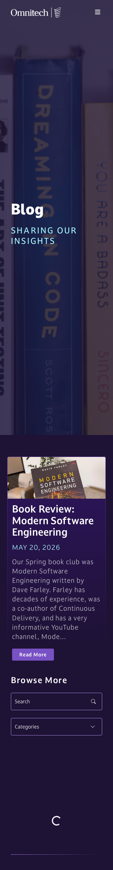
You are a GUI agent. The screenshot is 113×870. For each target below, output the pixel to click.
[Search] (56, 701)
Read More (33, 654)
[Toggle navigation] (97, 12)
